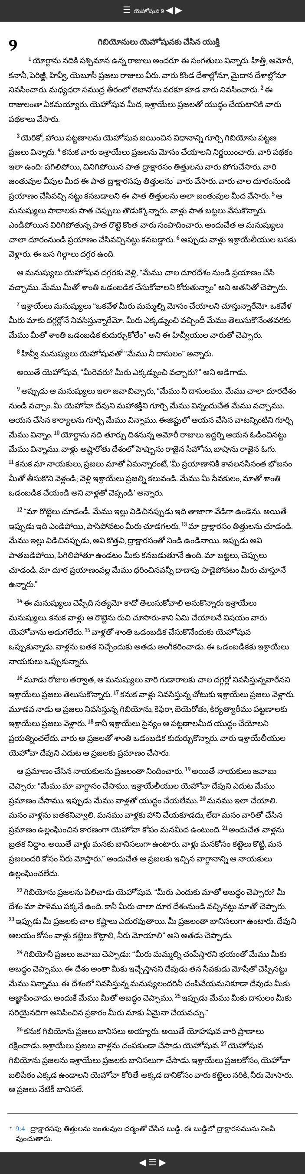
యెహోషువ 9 (150, 11)
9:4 (20, 1129)
